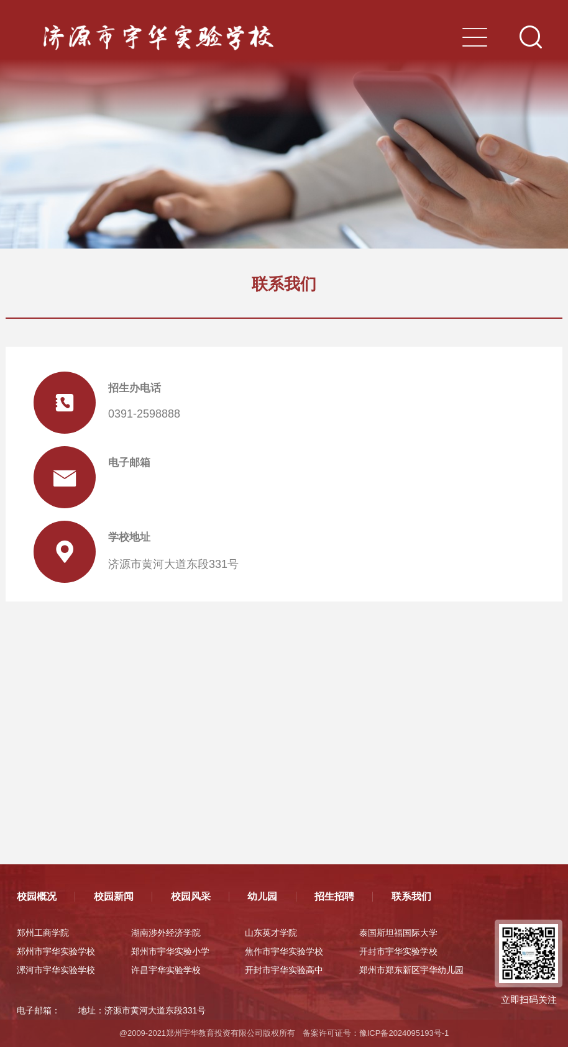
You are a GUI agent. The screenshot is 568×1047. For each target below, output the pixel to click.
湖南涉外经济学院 (166, 933)
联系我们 (411, 896)
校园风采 (191, 896)
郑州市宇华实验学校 (56, 951)
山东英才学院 (271, 933)
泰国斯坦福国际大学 (398, 933)
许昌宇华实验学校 (166, 970)
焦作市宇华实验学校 (284, 951)
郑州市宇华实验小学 (170, 951)
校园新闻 (114, 896)
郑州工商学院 (43, 933)
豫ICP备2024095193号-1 (404, 1033)
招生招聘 (334, 896)
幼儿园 (262, 896)
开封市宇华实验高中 (284, 970)
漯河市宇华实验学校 (56, 970)
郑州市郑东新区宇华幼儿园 (411, 970)
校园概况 (37, 896)
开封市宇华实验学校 (398, 951)
